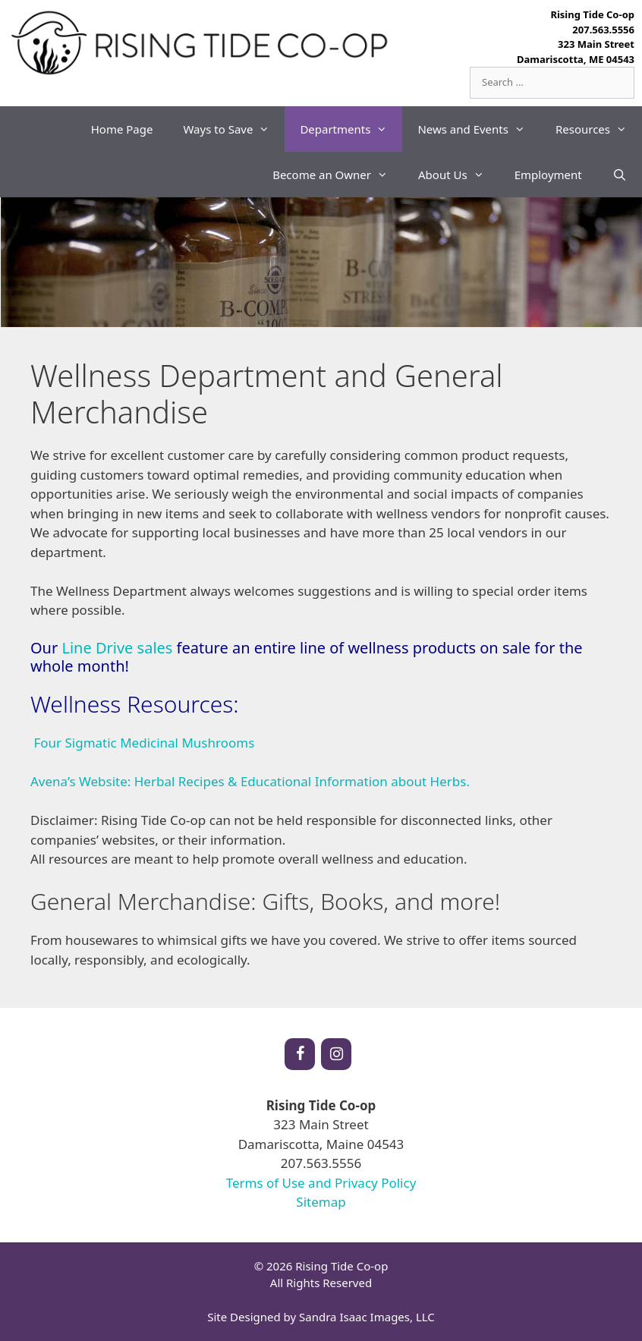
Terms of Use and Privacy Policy (321, 1182)
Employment (548, 174)
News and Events (478, 129)
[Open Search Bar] (619, 174)
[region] (321, 262)
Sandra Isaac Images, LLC (367, 1316)
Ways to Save (234, 129)
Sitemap (320, 1201)
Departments (351, 129)
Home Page (122, 129)
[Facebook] (300, 1054)
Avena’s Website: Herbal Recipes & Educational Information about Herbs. (250, 781)
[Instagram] (336, 1054)
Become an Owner (337, 174)
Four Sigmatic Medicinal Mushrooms (143, 742)
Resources (598, 129)
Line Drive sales (116, 647)
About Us (458, 174)
